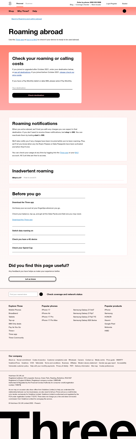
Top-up (11, 320)
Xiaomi (107, 320)
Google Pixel (110, 324)
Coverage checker (82, 5)
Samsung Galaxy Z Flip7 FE (84, 317)
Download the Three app (22, 220)
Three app (20, 40)
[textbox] (42, 88)
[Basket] (123, 3)
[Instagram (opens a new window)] (21, 345)
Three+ (12, 331)
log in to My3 (32, 40)
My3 (76, 153)
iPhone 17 (46, 310)
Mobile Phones (15, 310)
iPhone (107, 310)
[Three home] (10, 3)
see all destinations (22, 72)
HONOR (108, 317)
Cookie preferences (106, 366)
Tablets (12, 317)
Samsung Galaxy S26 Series (85, 320)
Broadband (13, 313)
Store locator (96, 5)
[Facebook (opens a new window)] (16, 345)
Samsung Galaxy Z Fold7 (83, 310)
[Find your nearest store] (23, 294)
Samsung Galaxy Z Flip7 (83, 313)
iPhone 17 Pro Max (49, 320)
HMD (107, 331)
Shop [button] (11, 11)
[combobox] (42, 87)
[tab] (18, 177)
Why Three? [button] (23, 11)
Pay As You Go (15, 327)
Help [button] (35, 11)
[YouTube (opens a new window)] (26, 345)
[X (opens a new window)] (11, 345)
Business (29, 3)
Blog (71, 5)
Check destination (36, 95)
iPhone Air (46, 313)
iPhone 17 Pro (47, 317)
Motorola (108, 327)
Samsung (109, 313)
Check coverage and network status (64, 294)
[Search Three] (124, 11)
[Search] (41, 294)
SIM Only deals (15, 324)
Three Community (16, 338)
